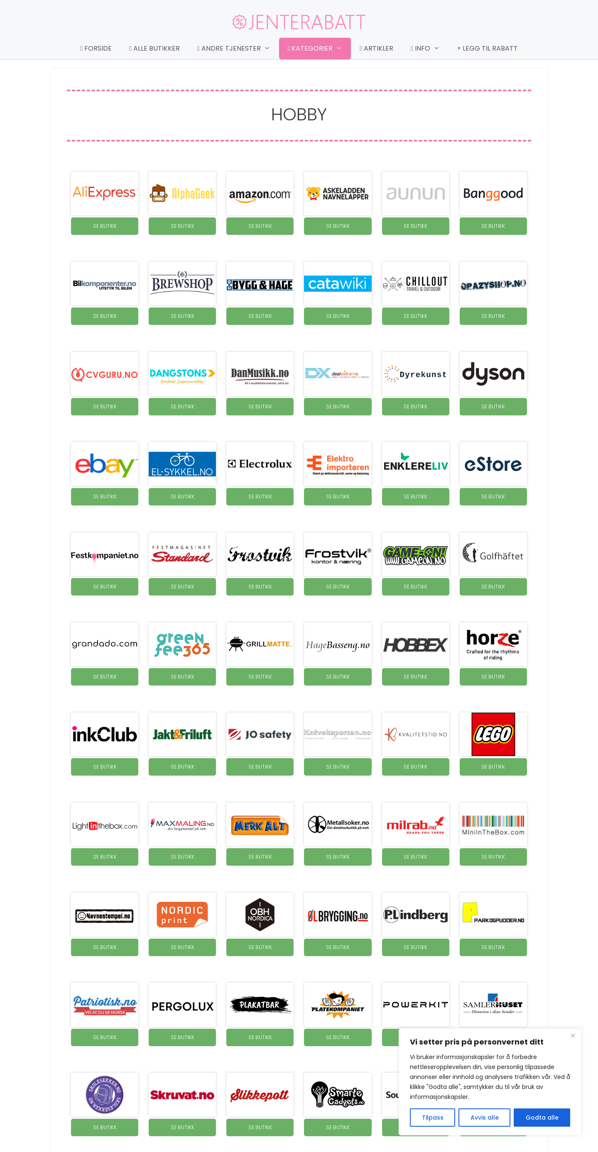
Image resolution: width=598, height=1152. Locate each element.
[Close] (573, 1035)
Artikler (376, 48)
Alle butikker (154, 48)
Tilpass (433, 1117)
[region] (490, 1081)
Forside (96, 48)
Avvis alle (485, 1117)
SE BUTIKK (105, 225)
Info (429, 48)
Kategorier (319, 48)
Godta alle (542, 1117)
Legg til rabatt (487, 48)
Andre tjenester (238, 48)
